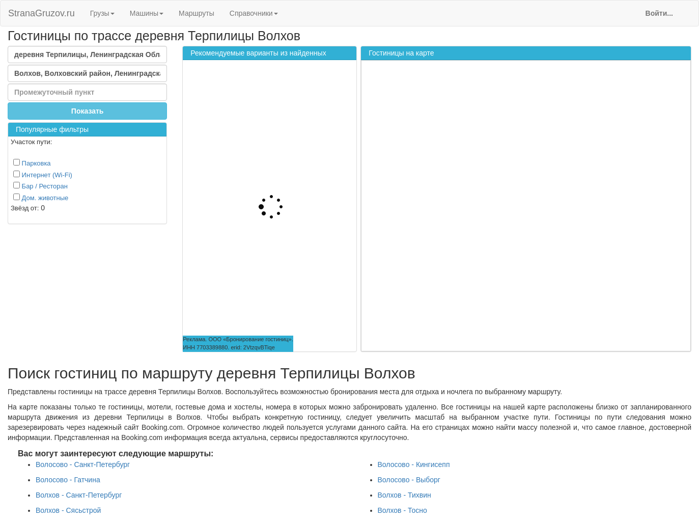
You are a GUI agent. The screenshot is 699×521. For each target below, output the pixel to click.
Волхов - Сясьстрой (68, 510)
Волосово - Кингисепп (414, 464)
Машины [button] (146, 13)
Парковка (32, 163)
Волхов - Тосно (402, 510)
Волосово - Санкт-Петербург (83, 464)
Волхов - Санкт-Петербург (79, 495)
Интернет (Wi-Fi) (42, 175)
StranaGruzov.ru (41, 13)
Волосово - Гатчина (68, 480)
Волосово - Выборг (409, 480)
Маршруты (196, 13)
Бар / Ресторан (40, 186)
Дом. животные (40, 198)
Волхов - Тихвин (404, 495)
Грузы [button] (102, 13)
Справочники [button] (254, 13)
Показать (87, 111)
